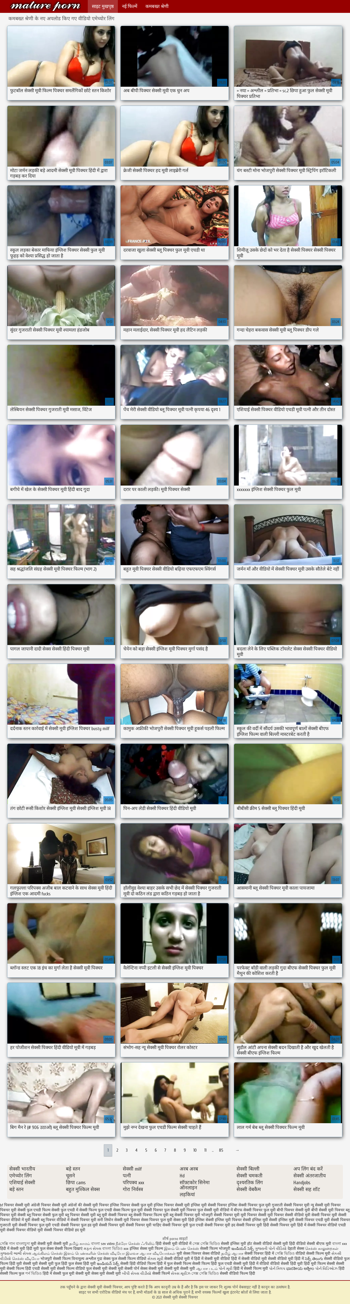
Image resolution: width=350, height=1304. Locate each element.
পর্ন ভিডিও (33, 1273)
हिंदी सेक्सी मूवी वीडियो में (173, 1243)
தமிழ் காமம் (79, 1243)
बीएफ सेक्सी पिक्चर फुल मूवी (255, 1210)
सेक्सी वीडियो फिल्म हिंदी (237, 1273)
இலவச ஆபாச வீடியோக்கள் (151, 1253)
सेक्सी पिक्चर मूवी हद (220, 1225)
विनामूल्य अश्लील (84, 1258)
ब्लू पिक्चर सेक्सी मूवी (80, 1215)
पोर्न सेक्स (140, 1268)
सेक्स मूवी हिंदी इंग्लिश (189, 1220)
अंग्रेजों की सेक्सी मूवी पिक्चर (88, 1205)
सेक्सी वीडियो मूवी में (179, 1258)
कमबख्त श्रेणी (156, 6)
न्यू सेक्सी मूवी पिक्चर (326, 1205)
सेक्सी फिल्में (161, 1273)
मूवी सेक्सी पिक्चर (318, 1215)
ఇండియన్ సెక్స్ (242, 1248)
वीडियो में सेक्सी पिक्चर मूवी (76, 1220)
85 (221, 1150)
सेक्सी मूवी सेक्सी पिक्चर (45, 6)
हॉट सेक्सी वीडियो (259, 1243)
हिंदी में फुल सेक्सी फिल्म (174, 1263)
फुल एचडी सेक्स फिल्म (114, 1210)
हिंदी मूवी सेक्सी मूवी (24, 1263)
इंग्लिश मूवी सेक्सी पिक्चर (209, 1205)
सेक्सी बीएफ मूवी (319, 1243)
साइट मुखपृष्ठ (103, 6)
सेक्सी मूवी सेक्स (86, 1273)
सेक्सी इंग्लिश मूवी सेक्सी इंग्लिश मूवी (268, 1220)
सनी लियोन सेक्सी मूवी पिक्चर (118, 1220)
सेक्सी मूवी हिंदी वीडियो (289, 1243)
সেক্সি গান (8, 1243)
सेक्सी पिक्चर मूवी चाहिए (143, 1225)
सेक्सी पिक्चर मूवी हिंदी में (288, 1225)
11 (205, 1150)
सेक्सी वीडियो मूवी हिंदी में (286, 1258)
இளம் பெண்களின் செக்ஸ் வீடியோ (94, 1253)
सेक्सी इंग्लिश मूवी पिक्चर (224, 1220)
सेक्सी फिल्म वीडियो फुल (74, 1268)
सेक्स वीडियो (211, 1253)
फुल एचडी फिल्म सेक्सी (43, 1210)
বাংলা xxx (339, 1243)
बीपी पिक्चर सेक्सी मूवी (293, 1210)
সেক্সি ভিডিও (284, 1253)
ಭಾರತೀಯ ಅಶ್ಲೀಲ (300, 1268)
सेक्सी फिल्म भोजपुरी (215, 1248)
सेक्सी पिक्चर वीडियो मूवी (25, 1230)
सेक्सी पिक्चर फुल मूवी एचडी (39, 1225)
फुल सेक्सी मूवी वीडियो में (215, 1210)
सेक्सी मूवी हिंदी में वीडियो (251, 1263)
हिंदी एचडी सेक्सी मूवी (40, 1268)
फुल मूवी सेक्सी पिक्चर (147, 1210)
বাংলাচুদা (23, 1243)
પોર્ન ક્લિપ (277, 1268)
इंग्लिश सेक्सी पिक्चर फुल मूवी (249, 1205)
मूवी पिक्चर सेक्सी (253, 1215)
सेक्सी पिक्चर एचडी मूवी (312, 1220)
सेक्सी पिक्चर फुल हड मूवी (79, 1225)
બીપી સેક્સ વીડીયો (136, 1273)
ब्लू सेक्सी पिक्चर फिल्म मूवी (148, 1215)
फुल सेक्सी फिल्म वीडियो (129, 1258)
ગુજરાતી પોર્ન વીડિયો (271, 1248)
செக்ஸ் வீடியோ (25, 1258)
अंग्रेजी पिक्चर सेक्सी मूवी (49, 1205)
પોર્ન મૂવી (225, 1268)
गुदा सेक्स (103, 1258)
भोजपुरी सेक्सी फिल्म (56, 1258)
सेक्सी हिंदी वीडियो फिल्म (138, 1263)
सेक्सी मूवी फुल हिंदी (53, 1263)
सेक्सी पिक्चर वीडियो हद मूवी (64, 1230)
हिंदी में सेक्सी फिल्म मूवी (251, 1268)
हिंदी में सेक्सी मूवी (13, 1248)
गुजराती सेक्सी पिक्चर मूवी (291, 1205)
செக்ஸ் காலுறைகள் (322, 1248)
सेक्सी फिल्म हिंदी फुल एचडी (212, 1263)
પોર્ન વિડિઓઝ (326, 1268)
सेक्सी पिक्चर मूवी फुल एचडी (182, 1225)
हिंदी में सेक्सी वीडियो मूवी (249, 1258)
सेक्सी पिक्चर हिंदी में (259, 1253)
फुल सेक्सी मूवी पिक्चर (180, 1210)
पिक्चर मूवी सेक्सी (13, 1210)
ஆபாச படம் (207, 1268)
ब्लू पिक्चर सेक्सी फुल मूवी (45, 1215)
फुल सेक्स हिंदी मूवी (82, 1263)
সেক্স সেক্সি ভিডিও (206, 1243)
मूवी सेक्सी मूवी (110, 1273)
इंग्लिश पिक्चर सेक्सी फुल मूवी (131, 1205)
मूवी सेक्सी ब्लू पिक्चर (40, 1220)
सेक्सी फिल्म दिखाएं (69, 1248)
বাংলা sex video (103, 1243)
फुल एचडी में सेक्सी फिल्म (79, 1210)
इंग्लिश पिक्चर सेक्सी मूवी (172, 1205)
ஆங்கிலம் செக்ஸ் (47, 1253)
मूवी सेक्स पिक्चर (189, 1253)
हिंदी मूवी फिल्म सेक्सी (319, 1263)
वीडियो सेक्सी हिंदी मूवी (286, 1263)
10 (195, 1150)
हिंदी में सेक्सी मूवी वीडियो (212, 1258)
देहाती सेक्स (296, 1248)
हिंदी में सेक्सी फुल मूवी (58, 1273)
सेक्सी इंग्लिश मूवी (234, 1243)
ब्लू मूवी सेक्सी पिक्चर (112, 1215)
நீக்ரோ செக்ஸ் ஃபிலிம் (135, 1243)
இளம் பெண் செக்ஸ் (181, 1248)
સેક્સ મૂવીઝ (180, 1273)
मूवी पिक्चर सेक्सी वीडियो (285, 1215)
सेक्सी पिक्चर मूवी (112, 1225)
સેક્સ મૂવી (155, 1258)
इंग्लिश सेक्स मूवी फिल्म (147, 1248)
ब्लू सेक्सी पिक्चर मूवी (185, 1215)
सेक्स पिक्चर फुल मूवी (156, 1220)
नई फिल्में (129, 6)
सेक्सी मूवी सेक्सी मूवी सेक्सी (113, 1268)
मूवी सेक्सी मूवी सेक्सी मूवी (50, 1243)
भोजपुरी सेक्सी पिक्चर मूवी (220, 1215)
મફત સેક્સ (92, 1248)
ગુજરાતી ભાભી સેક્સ (15, 1253)
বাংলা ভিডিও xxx (115, 1248)
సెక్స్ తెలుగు (314, 1258)
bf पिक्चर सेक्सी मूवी (15, 1205)
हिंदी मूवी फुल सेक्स (40, 1248)
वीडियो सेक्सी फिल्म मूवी (313, 1253)
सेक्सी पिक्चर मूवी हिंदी (252, 1225)
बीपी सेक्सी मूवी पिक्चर (328, 1210)
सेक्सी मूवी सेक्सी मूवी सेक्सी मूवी (171, 1268)
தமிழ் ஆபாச (232, 1253)
